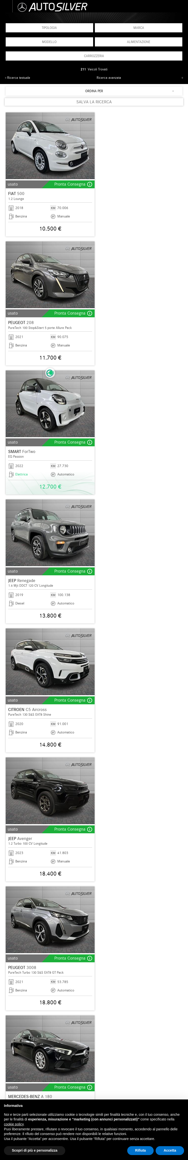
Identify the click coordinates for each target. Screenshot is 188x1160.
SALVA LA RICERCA (94, 102)
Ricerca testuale (18, 78)
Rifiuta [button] (140, 1150)
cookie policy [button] (13, 1124)
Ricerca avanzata (109, 78)
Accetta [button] (170, 1150)
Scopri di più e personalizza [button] (34, 1150)
